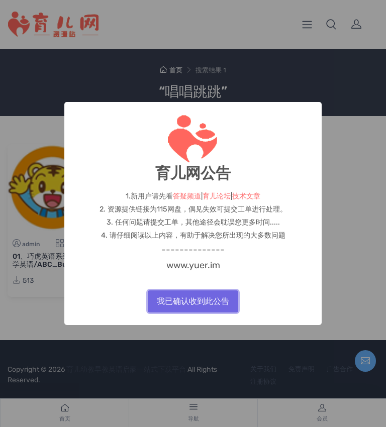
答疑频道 (187, 196)
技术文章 (246, 196)
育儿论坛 (217, 196)
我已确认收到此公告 (193, 301)
